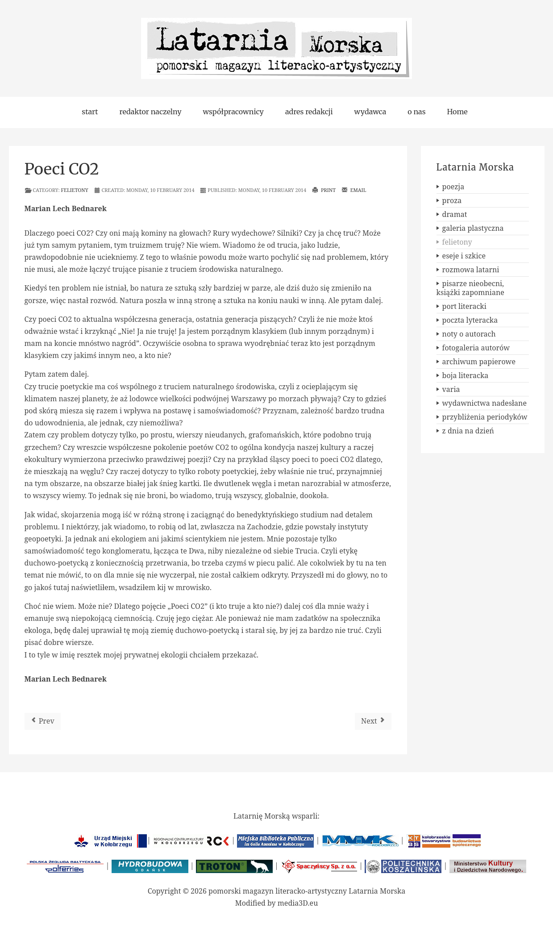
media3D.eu (298, 903)
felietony (74, 190)
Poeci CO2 (62, 169)
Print (324, 190)
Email (353, 190)
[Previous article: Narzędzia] (43, 721)
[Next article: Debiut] (373, 721)
